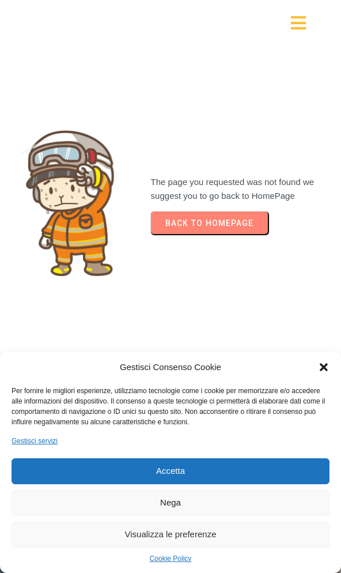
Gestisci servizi (35, 441)
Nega (170, 502)
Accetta (170, 471)
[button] (323, 367)
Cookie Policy (171, 559)
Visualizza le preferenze (171, 534)
